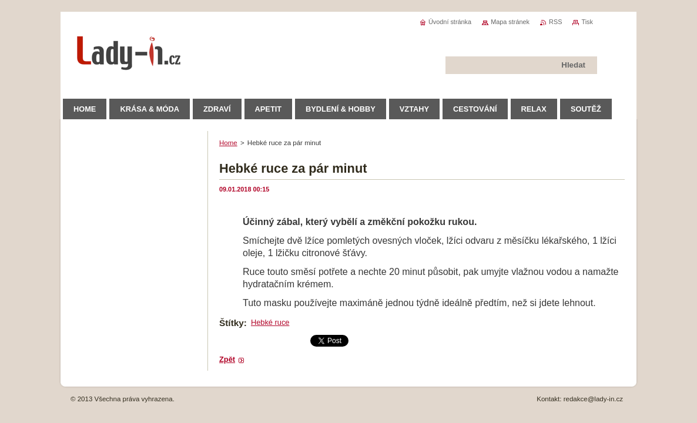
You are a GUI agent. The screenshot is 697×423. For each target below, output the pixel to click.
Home (228, 142)
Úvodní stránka (449, 21)
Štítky (231, 323)
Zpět (227, 359)
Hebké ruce (270, 322)
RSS (555, 21)
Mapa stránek (510, 21)
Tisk (587, 21)
